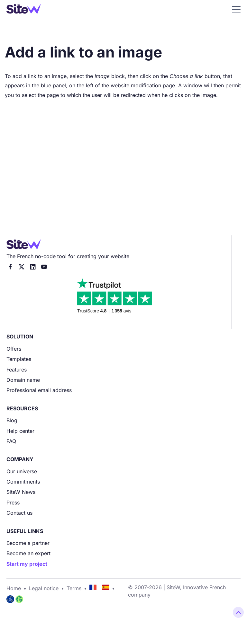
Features (16, 369)
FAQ (11, 441)
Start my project (26, 564)
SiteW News (20, 492)
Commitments (23, 481)
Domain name (23, 380)
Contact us (19, 513)
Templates (18, 359)
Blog (11, 420)
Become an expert (28, 553)
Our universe (21, 471)
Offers (13, 348)
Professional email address (39, 390)
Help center (20, 431)
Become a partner (28, 543)
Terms (74, 588)
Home (13, 588)
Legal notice (44, 588)
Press (13, 502)
